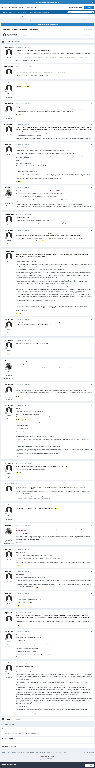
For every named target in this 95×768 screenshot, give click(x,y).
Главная (4, 13)
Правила (16, 16)
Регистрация (89, 7)
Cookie (52, 756)
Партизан (8, 187)
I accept (89, 765)
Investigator (9, 83)
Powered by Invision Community (47, 759)
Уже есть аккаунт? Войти (76, 7)
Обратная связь (45, 756)
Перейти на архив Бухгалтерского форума (39, 12)
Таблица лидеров (22, 12)
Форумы (3, 16)
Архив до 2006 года (21, 35)
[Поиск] (74, 12)
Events (10, 16)
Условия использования (16, 766)
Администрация (25, 16)
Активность (12, 12)
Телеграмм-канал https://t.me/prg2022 (46, 2)
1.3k (8, 96)
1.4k (8, 200)
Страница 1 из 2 (19, 41)
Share (77, 35)
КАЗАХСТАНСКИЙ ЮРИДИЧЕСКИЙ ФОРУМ (18, 7)
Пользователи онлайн (37, 16)
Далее (8, 41)
